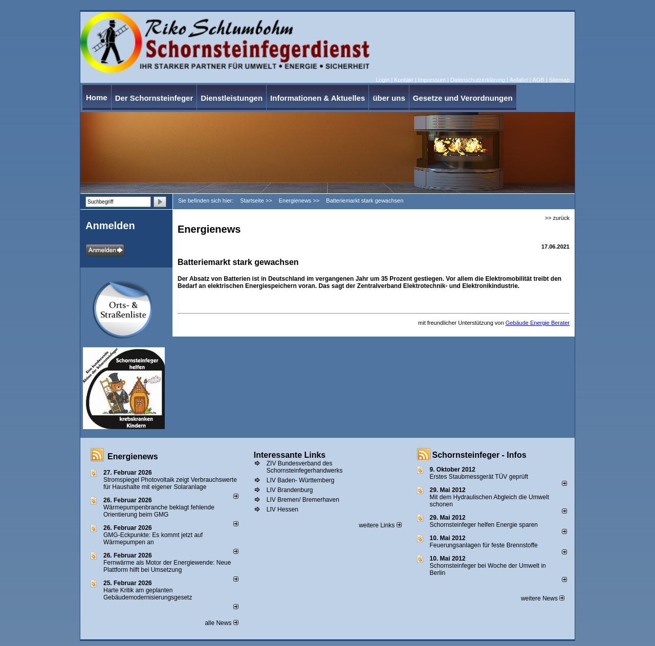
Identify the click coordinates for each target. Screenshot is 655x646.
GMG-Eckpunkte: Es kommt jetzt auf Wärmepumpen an (153, 538)
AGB (538, 80)
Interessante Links (290, 455)
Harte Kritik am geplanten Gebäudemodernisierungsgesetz (147, 594)
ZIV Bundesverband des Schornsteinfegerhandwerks (305, 467)
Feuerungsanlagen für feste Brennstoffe (484, 545)
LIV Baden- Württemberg (301, 480)
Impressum (432, 80)
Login (382, 80)
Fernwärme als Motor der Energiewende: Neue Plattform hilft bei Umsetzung (167, 566)
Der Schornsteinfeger (154, 98)
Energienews (132, 456)
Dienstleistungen (232, 98)
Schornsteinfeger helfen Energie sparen (484, 524)
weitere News (542, 598)
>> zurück (557, 218)
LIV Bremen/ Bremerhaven (303, 499)
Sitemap (559, 80)
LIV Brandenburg (290, 490)
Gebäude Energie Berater (538, 323)
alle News (221, 623)
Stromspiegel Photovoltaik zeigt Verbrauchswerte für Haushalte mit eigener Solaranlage (170, 483)
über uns (389, 98)
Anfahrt (519, 80)
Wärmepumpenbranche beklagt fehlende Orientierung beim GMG (158, 511)
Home (96, 97)
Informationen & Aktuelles (317, 98)
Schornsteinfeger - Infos (479, 455)
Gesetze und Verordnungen (463, 98)
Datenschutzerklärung (477, 80)
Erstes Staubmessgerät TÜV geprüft (479, 476)
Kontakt (403, 80)
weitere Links (380, 525)
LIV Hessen (282, 509)
